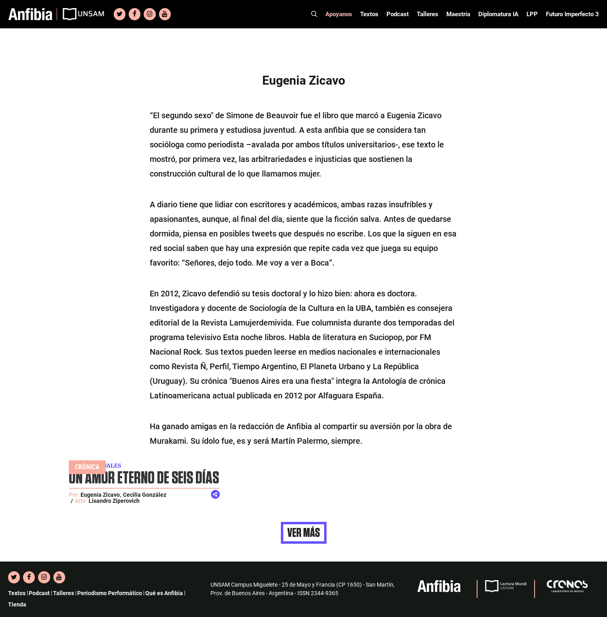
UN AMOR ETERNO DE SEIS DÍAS (144, 478)
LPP (532, 14)
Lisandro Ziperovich (114, 501)
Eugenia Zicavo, (101, 494)
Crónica (87, 467)
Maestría (458, 14)
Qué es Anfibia (164, 593)
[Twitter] (119, 14)
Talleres (427, 14)
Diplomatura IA (498, 14)
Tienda (17, 604)
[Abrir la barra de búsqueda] (314, 14)
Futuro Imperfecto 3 (572, 14)
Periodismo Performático (109, 593)
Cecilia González (144, 494)
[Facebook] (134, 14)
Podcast (397, 14)
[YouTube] (165, 14)
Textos (369, 14)
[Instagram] (149, 14)
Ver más (303, 532)
